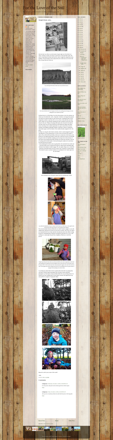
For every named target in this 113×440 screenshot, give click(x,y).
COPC (79, 157)
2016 (80, 34)
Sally (28, 26)
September (82, 68)
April (81, 78)
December (82, 49)
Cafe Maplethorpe (81, 158)
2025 (80, 18)
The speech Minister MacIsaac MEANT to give (82, 108)
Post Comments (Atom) (48, 423)
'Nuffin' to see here (81, 118)
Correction (82, 54)
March (81, 79)
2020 (80, 28)
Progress (82, 52)
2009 (80, 47)
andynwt (60, 436)
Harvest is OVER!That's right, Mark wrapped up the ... (83, 59)
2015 (80, 36)
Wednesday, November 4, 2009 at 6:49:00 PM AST (58, 383)
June (81, 74)
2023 (80, 22)
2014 (80, 37)
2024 (80, 20)
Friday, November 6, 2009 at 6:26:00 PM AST (57, 391)
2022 (80, 24)
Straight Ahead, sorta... (83, 64)
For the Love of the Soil (43, 7)
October (82, 66)
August (81, 70)
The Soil (79, 115)
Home (56, 420)
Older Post (72, 420)
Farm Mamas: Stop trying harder (81, 89)
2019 (80, 30)
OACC (79, 155)
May (81, 76)
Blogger (69, 436)
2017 (80, 32)
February (82, 81)
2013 (80, 39)
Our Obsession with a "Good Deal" (82, 100)
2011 (80, 43)
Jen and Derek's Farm (82, 147)
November (82, 51)
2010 (80, 45)
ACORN (79, 153)
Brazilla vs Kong (81, 120)
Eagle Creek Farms (81, 149)
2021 (80, 26)
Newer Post (41, 420)
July (81, 72)
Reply (43, 387)
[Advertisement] (83, 183)
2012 (80, 41)
